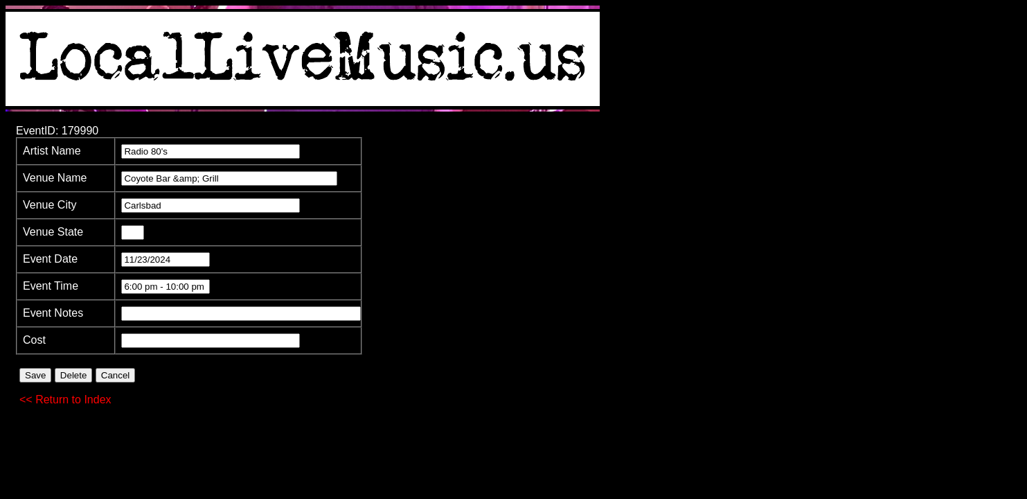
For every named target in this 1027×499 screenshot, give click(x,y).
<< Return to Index (65, 399)
